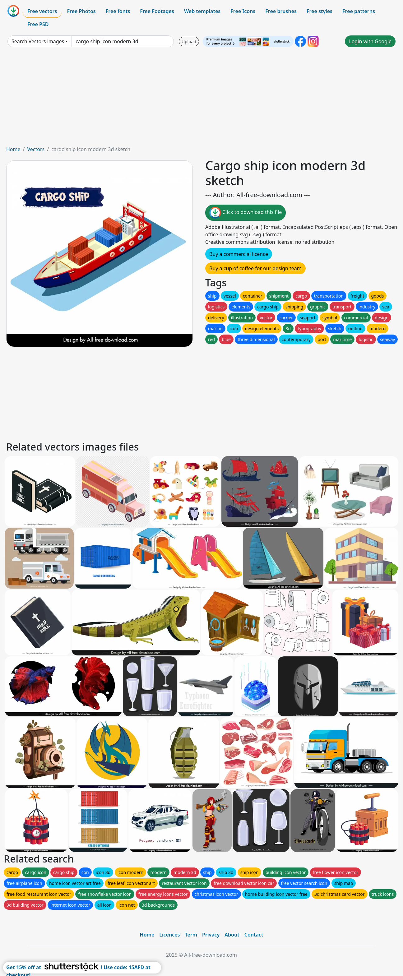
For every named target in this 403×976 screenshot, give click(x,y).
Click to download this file (245, 213)
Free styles (319, 11)
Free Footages (157, 11)
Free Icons (242, 11)
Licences (169, 934)
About (232, 934)
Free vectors (42, 11)
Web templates (202, 11)
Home (13, 149)
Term (191, 934)
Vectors (35, 149)
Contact (253, 934)
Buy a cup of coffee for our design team (255, 268)
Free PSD (38, 24)
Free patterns (358, 11)
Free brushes (281, 11)
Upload (189, 41)
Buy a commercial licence (238, 254)
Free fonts (118, 11)
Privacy (211, 934)
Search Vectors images (38, 41)
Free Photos (81, 11)
